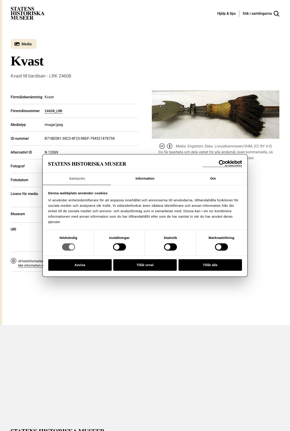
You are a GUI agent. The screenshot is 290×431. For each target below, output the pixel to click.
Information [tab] (145, 178)
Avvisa (80, 265)
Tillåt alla (210, 265)
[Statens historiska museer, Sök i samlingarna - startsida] (28, 13)
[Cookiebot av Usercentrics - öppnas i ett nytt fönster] (222, 163)
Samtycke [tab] (77, 178)
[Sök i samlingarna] (261, 14)
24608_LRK (53, 111)
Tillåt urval (145, 265)
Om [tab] (213, 178)
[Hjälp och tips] (226, 14)
